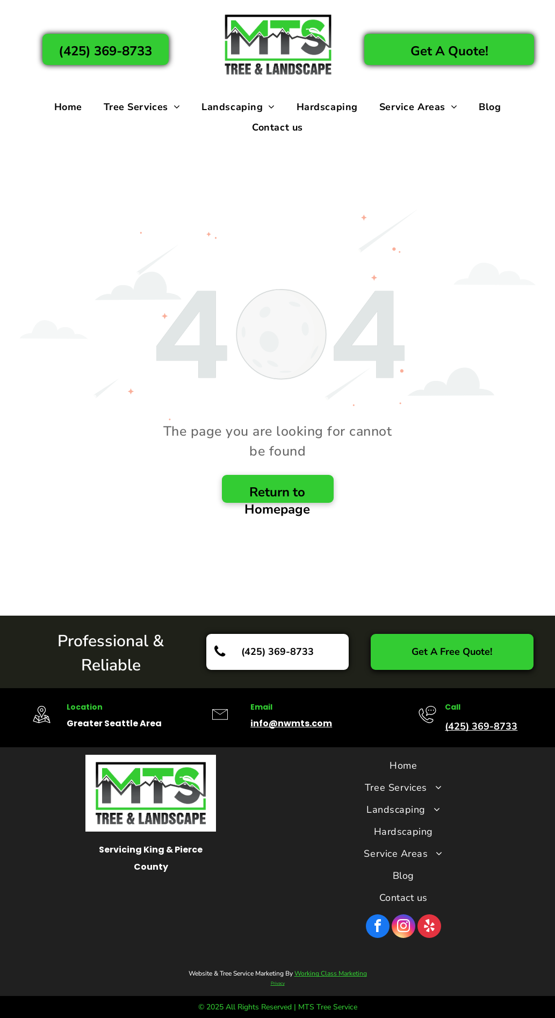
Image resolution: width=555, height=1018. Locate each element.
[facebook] (378, 927)
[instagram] (403, 927)
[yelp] (429, 927)
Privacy (278, 983)
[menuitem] (68, 107)
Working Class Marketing (330, 973)
